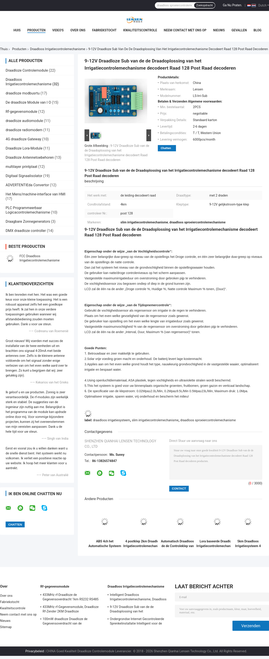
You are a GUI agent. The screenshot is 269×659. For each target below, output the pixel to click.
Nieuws (219, 30)
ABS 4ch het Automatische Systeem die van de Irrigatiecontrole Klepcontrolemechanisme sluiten (105, 543)
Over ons (77, 30)
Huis (17, 30)
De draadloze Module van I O (28, 102)
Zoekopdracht (204, 5)
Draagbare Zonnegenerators (28, 221)
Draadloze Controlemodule (27, 70)
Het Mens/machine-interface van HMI (35, 194)
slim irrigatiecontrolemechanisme (155, 420)
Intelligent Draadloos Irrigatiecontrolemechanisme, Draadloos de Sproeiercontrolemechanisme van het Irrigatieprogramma (138, 597)
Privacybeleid (34, 651)
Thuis (4, 49)
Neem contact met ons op (185, 30)
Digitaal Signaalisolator (24, 176)
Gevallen (239, 30)
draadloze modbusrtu (23, 93)
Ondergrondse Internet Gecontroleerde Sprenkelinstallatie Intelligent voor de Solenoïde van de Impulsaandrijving (137, 622)
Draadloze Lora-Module (24, 148)
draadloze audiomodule (24, 121)
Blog (257, 30)
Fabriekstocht (104, 30)
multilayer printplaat (21, 167)
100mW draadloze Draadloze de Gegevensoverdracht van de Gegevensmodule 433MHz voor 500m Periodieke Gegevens (69, 622)
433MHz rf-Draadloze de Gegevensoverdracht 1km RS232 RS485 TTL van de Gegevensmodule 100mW (71, 597)
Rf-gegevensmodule (21, 111)
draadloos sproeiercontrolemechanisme (208, 420)
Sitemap (6, 627)
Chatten (166, 148)
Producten (36, 30)
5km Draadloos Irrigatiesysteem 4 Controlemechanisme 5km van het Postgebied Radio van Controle (248, 543)
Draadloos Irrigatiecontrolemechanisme (57, 49)
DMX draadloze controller (26, 231)
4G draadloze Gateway (23, 139)
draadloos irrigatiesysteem (111, 420)
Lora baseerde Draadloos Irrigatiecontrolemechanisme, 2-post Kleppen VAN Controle (217, 543)
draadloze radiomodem (24, 130)
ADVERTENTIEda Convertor (27, 185)
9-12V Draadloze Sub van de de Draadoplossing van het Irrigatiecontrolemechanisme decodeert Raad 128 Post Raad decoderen (138, 609)
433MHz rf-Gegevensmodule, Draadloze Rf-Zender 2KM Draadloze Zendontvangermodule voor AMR (71, 609)
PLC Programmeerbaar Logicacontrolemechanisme (28, 210)
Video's (58, 30)
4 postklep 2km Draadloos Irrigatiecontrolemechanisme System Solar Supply (143, 543)
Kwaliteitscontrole (140, 30)
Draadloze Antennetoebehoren (30, 157)
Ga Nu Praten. (232, 5)
